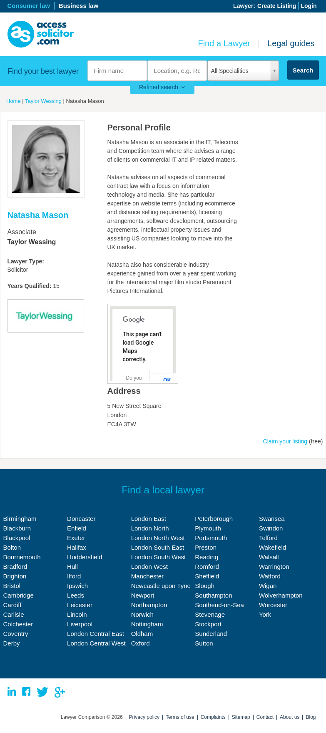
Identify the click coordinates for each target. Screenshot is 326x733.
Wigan (268, 585)
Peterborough (214, 518)
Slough (204, 585)
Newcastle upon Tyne (161, 585)
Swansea (272, 518)
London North (150, 528)
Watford (270, 576)
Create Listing (276, 6)
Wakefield (272, 547)
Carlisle (13, 614)
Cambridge (18, 595)
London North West (158, 537)
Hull (72, 566)
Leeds (75, 595)
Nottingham (147, 624)
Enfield (76, 528)
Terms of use (180, 717)
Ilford (74, 576)
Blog (311, 717)
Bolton (12, 547)
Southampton (213, 595)
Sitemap (241, 717)
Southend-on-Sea (219, 604)
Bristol (12, 585)
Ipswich (77, 585)
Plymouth (208, 528)
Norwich (142, 614)
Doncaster (81, 518)
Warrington (274, 566)
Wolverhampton (281, 595)
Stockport (208, 624)
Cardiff (12, 604)
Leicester (79, 604)
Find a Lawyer (224, 43)
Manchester (147, 576)
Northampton (149, 604)
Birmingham (20, 518)
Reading (206, 556)
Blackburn (17, 528)
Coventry (15, 633)
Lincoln (77, 614)
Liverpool (79, 624)
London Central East (95, 633)
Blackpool (16, 537)
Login (308, 6)
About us (289, 717)
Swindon (271, 528)
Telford (268, 537)
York (265, 614)
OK (167, 380)
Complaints (213, 717)
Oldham (142, 633)
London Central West (96, 643)
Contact (265, 717)
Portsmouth (211, 537)
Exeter (76, 537)
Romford (207, 566)
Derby (11, 643)
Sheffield (207, 576)
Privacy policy (144, 717)
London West (149, 566)
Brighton (15, 576)
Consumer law (28, 5)
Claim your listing (285, 441)
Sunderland (211, 633)
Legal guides (290, 43)
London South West (158, 556)
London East (148, 518)
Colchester (18, 624)
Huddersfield (84, 556)
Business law (78, 5)
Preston (206, 547)
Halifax (76, 547)
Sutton (204, 643)
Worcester (273, 604)
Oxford (140, 643)
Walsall (269, 556)
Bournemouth (22, 556)
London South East (157, 547)
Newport (142, 595)
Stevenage (210, 614)
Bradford (15, 566)
